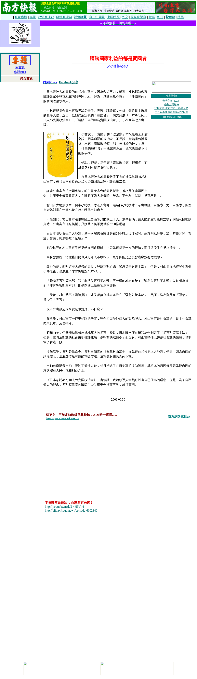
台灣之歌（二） (171, 100)
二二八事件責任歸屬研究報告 (171, 112)
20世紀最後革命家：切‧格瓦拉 (171, 108)
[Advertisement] (118, 39)
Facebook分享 (68, 82)
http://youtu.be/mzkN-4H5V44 (64, 506)
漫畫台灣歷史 (171, 104)
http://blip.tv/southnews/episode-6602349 (71, 510)
